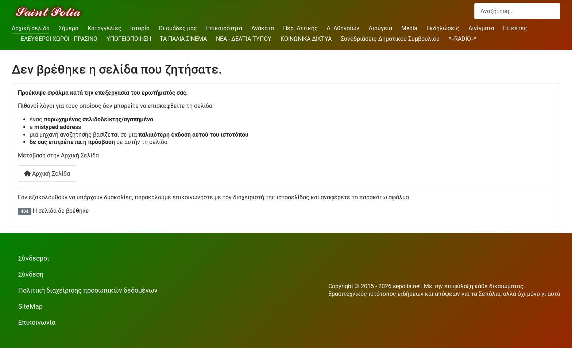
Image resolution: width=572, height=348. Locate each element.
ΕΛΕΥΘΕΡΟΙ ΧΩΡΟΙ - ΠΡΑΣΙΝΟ (59, 38)
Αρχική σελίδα (31, 28)
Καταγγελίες (104, 28)
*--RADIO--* (462, 38)
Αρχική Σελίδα (47, 173)
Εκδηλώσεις (442, 28)
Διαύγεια (380, 28)
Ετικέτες (515, 28)
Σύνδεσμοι (33, 258)
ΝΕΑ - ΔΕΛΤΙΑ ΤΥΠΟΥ (243, 38)
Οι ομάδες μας (178, 28)
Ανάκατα (262, 28)
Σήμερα (68, 28)
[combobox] (517, 11)
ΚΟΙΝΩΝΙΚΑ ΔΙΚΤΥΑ (306, 38)
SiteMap (30, 306)
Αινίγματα (481, 28)
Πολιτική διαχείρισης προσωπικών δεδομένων (88, 290)
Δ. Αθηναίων (342, 28)
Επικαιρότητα (224, 28)
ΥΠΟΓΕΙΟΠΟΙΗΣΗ (129, 38)
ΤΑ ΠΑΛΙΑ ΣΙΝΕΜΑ (183, 38)
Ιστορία (140, 28)
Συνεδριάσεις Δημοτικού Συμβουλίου (390, 38)
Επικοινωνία (36, 322)
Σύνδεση (30, 274)
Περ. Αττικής (300, 28)
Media (409, 28)
